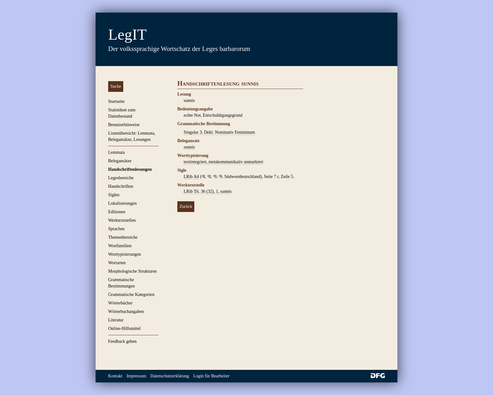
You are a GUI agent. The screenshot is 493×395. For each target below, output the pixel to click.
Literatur (116, 320)
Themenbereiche (122, 237)
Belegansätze (119, 161)
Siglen (113, 194)
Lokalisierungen (122, 203)
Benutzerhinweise (124, 124)
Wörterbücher (120, 303)
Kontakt (115, 376)
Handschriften (120, 186)
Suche (115, 86)
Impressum (136, 376)
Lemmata (116, 152)
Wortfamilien (119, 245)
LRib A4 (191, 176)
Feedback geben (122, 341)
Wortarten (117, 262)
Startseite (116, 101)
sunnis (189, 147)
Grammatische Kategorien (131, 294)
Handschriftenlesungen (130, 169)
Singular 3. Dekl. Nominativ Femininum (219, 132)
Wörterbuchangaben (126, 311)
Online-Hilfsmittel (124, 328)
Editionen (116, 211)
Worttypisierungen (124, 254)
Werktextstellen (122, 220)
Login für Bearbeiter (211, 376)
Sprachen (116, 228)
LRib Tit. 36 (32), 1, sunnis (207, 191)
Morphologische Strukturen (132, 271)
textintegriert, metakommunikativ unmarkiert (223, 161)
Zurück (186, 206)
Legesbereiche (121, 177)
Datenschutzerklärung (169, 376)
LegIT (127, 34)
